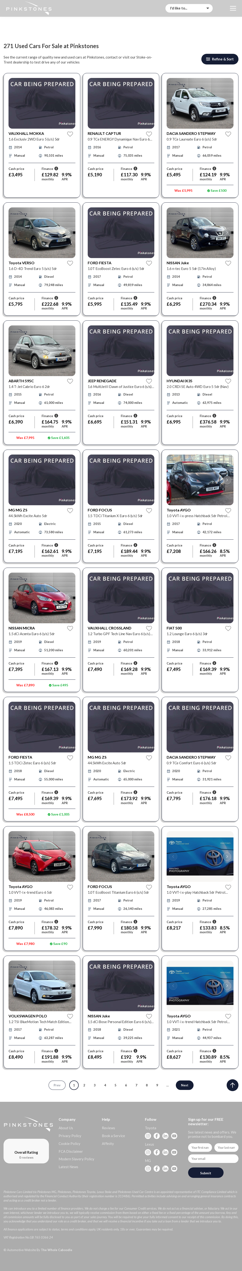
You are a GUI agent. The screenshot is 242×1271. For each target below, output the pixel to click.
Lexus (149, 1144)
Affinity (108, 1143)
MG (148, 1160)
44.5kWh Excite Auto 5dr (28, 516)
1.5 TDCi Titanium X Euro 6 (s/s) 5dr (115, 516)
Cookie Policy (69, 1143)
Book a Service (113, 1136)
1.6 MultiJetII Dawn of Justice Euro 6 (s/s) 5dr (120, 386)
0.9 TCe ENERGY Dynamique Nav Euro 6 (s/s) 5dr (119, 139)
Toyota (150, 1128)
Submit (205, 1173)
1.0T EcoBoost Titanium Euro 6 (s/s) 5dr (118, 892)
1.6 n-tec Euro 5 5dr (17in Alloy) (191, 268)
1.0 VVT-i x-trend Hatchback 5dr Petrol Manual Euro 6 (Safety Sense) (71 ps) (197, 1022)
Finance (50, 169)
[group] (42, 103)
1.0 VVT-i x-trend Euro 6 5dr (30, 892)
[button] (173, 103)
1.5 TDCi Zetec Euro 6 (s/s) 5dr (32, 763)
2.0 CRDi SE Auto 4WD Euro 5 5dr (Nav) (197, 386)
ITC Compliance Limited (211, 1192)
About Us (66, 1128)
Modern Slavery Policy (76, 1159)
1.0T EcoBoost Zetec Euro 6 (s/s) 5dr (116, 268)
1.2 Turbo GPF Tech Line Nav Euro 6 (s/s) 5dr (119, 634)
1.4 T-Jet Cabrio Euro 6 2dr (29, 386)
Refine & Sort (220, 59)
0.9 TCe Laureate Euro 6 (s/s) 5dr (192, 139)
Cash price (16, 169)
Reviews (108, 1128)
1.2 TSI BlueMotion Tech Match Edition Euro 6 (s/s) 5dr (39, 1022)
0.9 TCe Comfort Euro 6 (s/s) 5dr (191, 763)
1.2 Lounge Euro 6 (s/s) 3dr (187, 634)
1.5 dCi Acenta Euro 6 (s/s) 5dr (32, 634)
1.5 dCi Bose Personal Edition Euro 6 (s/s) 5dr (119, 1022)
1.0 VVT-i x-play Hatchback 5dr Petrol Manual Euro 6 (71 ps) (196, 892)
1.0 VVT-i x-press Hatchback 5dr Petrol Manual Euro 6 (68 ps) (197, 516)
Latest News (68, 1167)
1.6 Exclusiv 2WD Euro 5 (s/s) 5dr (34, 139)
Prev (57, 1085)
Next (184, 1085)
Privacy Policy (70, 1136)
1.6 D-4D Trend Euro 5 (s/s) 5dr (33, 268)
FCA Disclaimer (71, 1151)
